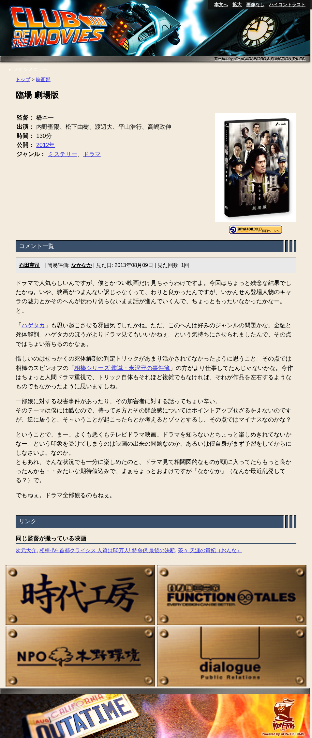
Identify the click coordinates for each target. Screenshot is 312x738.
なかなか (81, 265)
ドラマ (92, 154)
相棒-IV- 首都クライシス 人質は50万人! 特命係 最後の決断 (107, 551)
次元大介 (26, 551)
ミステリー (62, 154)
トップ (23, 79)
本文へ (221, 4)
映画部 (43, 79)
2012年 (45, 145)
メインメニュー (28, 69)
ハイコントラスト (287, 4)
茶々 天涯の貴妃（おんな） (210, 551)
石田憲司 (29, 265)
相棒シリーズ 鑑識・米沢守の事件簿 (122, 368)
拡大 (237, 4)
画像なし (255, 4)
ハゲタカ (33, 325)
